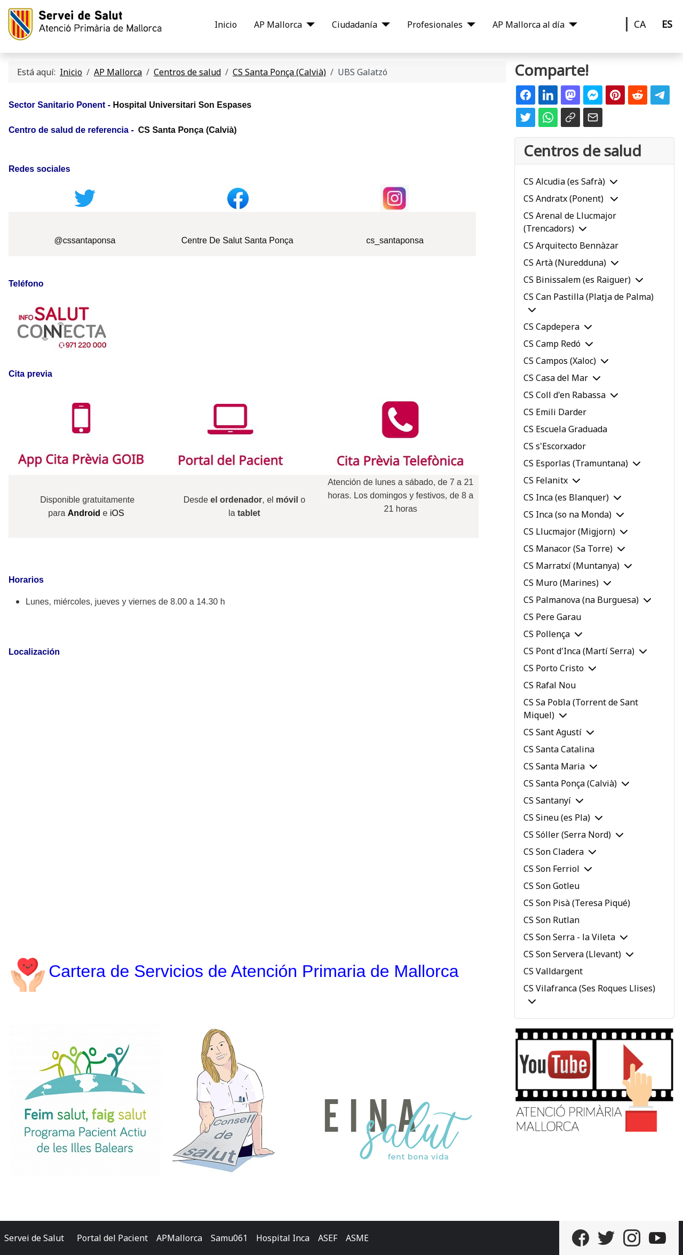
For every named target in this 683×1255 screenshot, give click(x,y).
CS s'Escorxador (554, 446)
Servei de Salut (34, 1238)
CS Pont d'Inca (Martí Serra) (578, 651)
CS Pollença (546, 634)
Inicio (226, 24)
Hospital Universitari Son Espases (182, 104)
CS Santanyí (547, 800)
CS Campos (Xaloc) (559, 361)
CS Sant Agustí (552, 732)
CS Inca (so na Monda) (567, 514)
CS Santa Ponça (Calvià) (187, 129)
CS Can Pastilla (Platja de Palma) (588, 297)
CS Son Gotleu (551, 886)
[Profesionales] (469, 24)
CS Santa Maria (554, 766)
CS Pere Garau (552, 617)
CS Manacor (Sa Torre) (568, 548)
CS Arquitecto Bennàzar (570, 245)
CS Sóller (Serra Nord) (567, 834)
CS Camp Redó (552, 344)
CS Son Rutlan (551, 920)
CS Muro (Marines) (561, 583)
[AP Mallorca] (308, 24)
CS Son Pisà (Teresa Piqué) (576, 903)
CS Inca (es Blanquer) (566, 497)
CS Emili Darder (554, 412)
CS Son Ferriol (551, 869)
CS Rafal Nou (549, 685)
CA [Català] (640, 24)
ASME (357, 1238)
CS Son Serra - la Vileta (569, 937)
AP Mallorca (278, 24)
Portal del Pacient (112, 1238)
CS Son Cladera (553, 851)
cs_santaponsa (395, 240)
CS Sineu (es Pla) (556, 817)
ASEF (327, 1238)
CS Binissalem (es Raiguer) (577, 279)
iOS (117, 513)
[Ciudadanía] (383, 24)
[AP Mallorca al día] (571, 24)
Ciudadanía (354, 24)
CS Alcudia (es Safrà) (564, 181)
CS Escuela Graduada (565, 429)
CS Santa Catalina (558, 749)
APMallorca (179, 1238)
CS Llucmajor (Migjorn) (569, 531)
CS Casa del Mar (555, 378)
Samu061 (229, 1238)
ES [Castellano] (667, 24)
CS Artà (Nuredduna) (564, 262)
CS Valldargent (553, 971)
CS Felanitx (545, 480)
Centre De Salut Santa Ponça (237, 240)
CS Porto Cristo (553, 668)
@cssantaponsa (84, 240)
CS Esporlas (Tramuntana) (575, 463)
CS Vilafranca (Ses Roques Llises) (589, 988)
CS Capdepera (551, 326)
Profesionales (435, 24)
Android (84, 513)
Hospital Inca (282, 1238)
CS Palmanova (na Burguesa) (581, 600)
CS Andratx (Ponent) (564, 198)
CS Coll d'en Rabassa (564, 395)
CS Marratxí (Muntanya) (571, 565)
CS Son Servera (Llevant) (572, 954)
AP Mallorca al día (529, 24)
